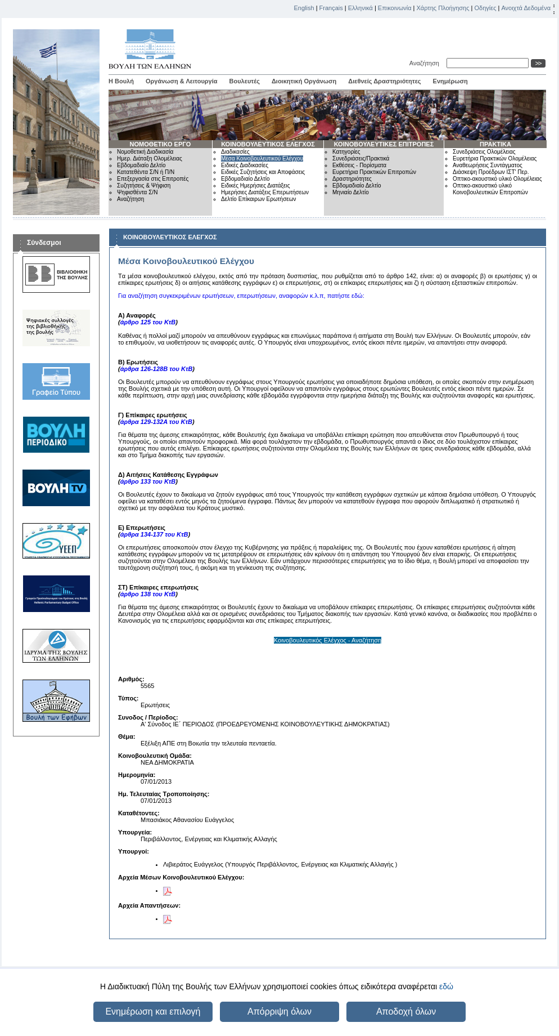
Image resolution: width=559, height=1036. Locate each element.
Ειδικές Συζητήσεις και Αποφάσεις (263, 172)
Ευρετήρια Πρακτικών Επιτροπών (374, 172)
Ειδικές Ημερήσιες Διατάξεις (255, 185)
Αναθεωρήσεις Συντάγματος (487, 165)
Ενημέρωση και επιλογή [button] (152, 1011)
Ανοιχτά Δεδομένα (526, 8)
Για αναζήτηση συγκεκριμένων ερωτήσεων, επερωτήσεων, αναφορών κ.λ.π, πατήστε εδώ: (241, 295)
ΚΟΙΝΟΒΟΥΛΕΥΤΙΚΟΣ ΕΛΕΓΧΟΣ (268, 144)
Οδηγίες (485, 8)
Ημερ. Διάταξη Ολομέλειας (149, 158)
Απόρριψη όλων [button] (279, 1011)
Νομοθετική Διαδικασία (145, 152)
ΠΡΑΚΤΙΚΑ (495, 144)
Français (331, 8)
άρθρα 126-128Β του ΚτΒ (156, 368)
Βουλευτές (244, 81)
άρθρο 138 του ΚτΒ (148, 594)
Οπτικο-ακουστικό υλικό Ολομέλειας (497, 179)
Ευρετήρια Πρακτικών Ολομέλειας (495, 158)
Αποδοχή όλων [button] (406, 1011)
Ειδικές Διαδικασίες (244, 165)
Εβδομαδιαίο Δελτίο (141, 165)
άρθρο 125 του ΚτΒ (148, 322)
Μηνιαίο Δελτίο (350, 192)
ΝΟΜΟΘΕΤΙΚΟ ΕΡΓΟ (160, 144)
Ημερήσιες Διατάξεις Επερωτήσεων (265, 192)
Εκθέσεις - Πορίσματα (359, 165)
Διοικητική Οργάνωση (304, 81)
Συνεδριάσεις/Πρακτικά (360, 158)
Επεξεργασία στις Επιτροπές (152, 179)
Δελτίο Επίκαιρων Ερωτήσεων (258, 199)
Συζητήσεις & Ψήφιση (143, 185)
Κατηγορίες (346, 152)
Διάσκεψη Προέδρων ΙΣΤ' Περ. (491, 172)
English (304, 8)
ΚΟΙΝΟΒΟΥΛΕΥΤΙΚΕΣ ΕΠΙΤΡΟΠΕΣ (384, 144)
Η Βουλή (121, 81)
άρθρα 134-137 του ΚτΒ (154, 534)
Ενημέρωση (450, 81)
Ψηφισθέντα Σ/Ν (137, 192)
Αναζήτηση (426, 63)
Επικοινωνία (395, 8)
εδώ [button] (446, 986)
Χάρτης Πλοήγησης (443, 8)
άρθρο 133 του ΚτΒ (148, 481)
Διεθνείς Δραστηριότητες (384, 81)
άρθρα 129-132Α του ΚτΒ (156, 421)
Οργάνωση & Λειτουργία (182, 81)
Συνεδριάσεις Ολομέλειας (484, 152)
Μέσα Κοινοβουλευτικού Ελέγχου (262, 158)
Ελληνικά (360, 8)
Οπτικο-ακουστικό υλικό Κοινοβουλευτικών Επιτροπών (490, 188)
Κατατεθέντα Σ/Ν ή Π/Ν (145, 172)
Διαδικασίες (235, 152)
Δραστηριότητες (352, 179)
